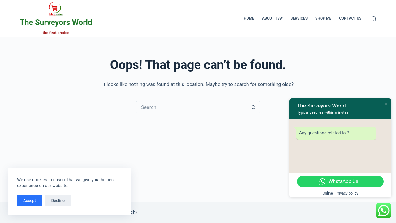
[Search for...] (192, 107)
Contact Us (350, 18)
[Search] (374, 18)
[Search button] (254, 107)
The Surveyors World (56, 22)
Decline (58, 200)
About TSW (272, 18)
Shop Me (323, 18)
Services (299, 18)
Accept (29, 200)
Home (249, 18)
